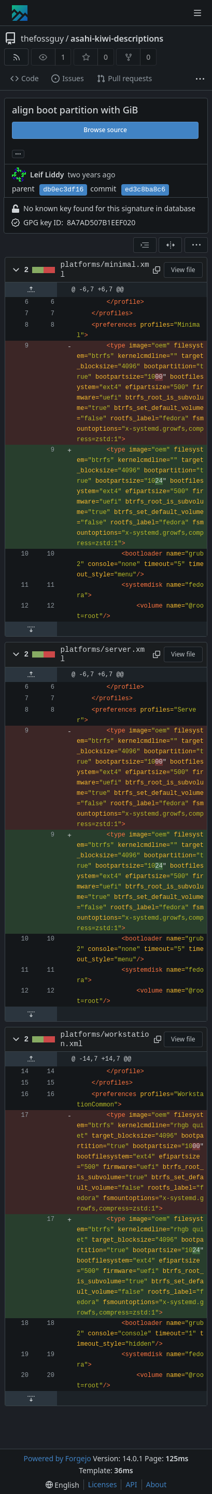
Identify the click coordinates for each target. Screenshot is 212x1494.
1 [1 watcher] (63, 57)
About (156, 1484)
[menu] (196, 245)
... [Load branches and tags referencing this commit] (18, 153)
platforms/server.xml (103, 654)
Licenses (102, 1484)
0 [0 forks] (148, 57)
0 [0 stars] (106, 57)
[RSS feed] (16, 57)
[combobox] (145, 245)
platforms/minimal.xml (105, 269)
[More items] (200, 79)
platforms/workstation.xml (105, 1039)
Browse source (105, 129)
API (131, 1484)
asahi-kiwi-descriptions (116, 38)
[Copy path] (156, 270)
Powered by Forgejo (57, 1458)
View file (183, 269)
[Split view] (170, 245)
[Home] (19, 13)
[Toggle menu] (197, 13)
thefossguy (42, 38)
